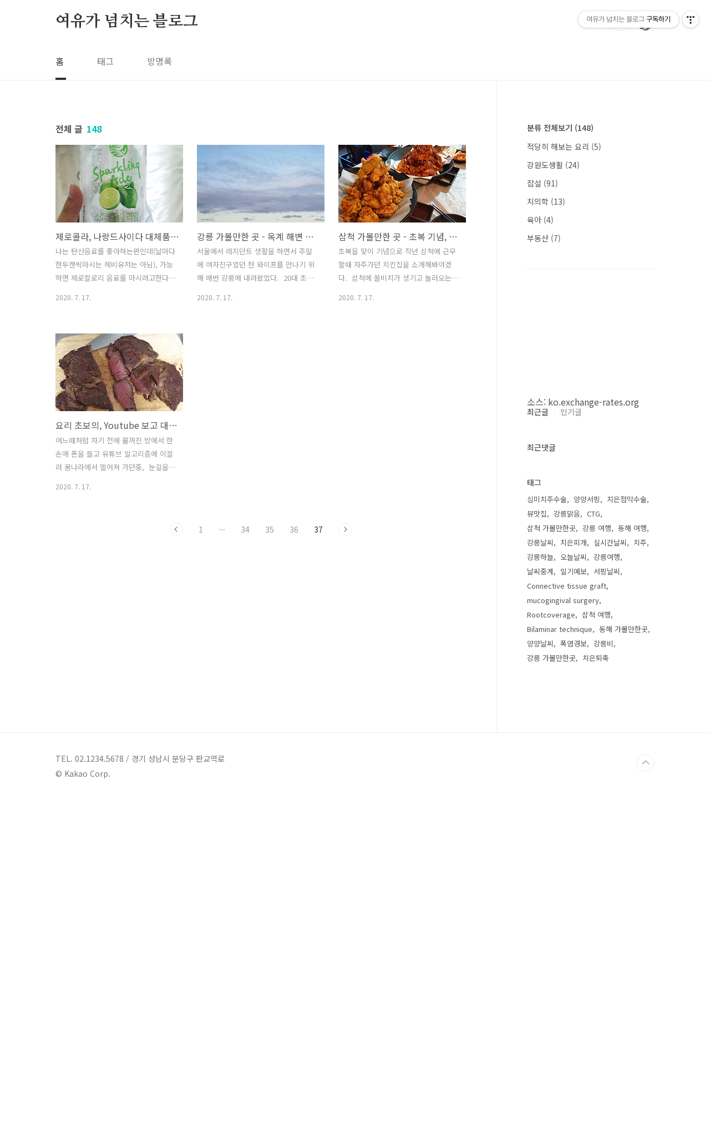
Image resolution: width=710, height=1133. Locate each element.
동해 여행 (632, 861)
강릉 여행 (596, 861)
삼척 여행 (596, 947)
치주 (640, 875)
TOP (646, 1096)
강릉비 (603, 976)
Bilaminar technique (559, 962)
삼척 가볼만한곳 (551, 861)
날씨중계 (540, 904)
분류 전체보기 (560, 127)
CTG (593, 846)
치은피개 (573, 875)
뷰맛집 (537, 846)
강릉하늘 (540, 889)
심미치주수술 (547, 832)
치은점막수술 (627, 832)
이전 (176, 529)
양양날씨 (540, 976)
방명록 (159, 61)
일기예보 (573, 904)
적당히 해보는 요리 (564, 146)
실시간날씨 (610, 875)
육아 (540, 219)
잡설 (542, 183)
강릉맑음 (567, 846)
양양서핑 (587, 832)
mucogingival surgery (563, 933)
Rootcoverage (551, 947)
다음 (345, 529)
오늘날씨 (573, 889)
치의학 (546, 201)
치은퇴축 (595, 990)
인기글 (571, 744)
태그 (105, 61)
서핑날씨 (607, 904)
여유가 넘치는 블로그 (126, 21)
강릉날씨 (540, 875)
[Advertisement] (591, 573)
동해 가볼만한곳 (623, 962)
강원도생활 (553, 164)
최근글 (538, 744)
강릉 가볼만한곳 (551, 990)
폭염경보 (573, 976)
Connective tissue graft (566, 918)
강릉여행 (607, 889)
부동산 (544, 238)
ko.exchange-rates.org (593, 401)
